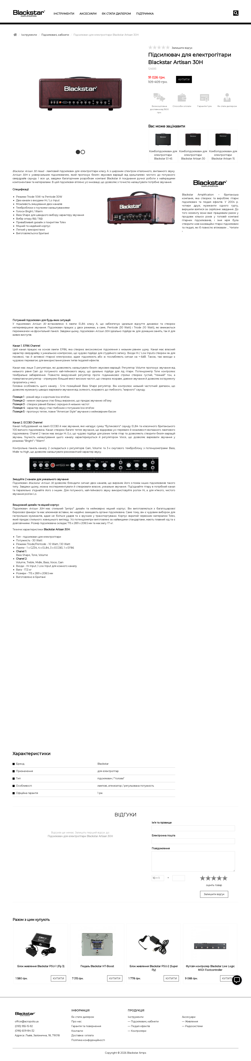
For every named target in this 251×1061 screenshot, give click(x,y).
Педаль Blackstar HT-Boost (97, 966)
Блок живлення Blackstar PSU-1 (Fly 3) (40, 966)
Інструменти (64, 13)
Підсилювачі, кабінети (55, 34)
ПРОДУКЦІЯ (136, 1010)
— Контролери (137, 1030)
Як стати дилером (116, 13)
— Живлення (190, 1021)
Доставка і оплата (82, 1035)
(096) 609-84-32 (24, 1030)
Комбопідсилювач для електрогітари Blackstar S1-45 (163, 155)
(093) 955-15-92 (24, 1026)
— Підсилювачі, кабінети (143, 1021)
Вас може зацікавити (166, 126)
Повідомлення (161, 848)
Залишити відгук (182, 47)
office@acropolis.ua (27, 1021)
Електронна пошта (163, 835)
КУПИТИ (184, 79)
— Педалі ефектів (139, 1026)
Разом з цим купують (31, 920)
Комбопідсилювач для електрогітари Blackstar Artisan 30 (193, 155)
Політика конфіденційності (88, 1040)
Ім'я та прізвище (162, 822)
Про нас (76, 1021)
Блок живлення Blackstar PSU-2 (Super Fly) (154, 968)
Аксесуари (88, 13)
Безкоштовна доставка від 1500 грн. (159, 109)
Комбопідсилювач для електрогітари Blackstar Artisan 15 (223, 155)
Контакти (77, 1030)
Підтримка (145, 13)
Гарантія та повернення (86, 1026)
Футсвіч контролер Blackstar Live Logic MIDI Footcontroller (210, 968)
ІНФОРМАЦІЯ (80, 1010)
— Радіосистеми (192, 1026)
